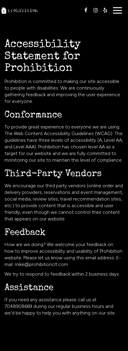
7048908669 (18, 306)
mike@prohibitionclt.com (41, 264)
